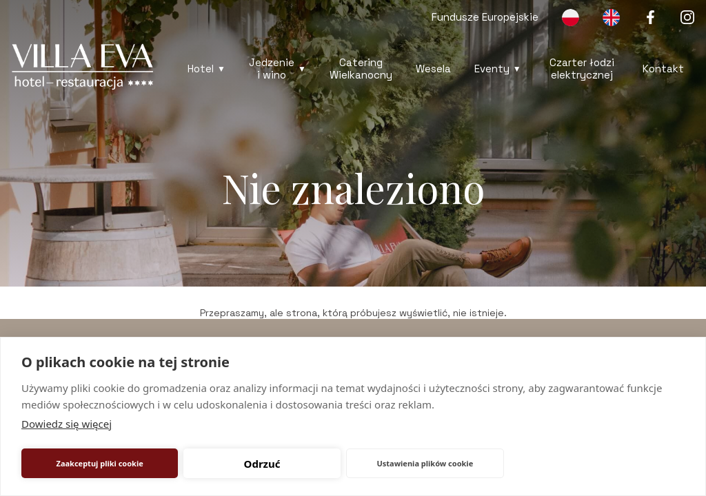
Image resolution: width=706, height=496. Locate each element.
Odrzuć (262, 464)
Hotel (201, 68)
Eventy (492, 68)
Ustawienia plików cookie (424, 463)
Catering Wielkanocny (361, 68)
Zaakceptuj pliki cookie (100, 463)
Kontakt (663, 68)
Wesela (433, 68)
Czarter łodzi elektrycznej (581, 68)
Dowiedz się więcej (66, 424)
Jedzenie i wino (271, 68)
